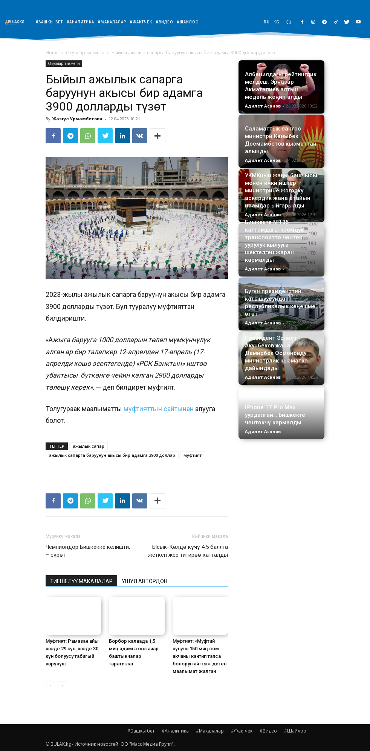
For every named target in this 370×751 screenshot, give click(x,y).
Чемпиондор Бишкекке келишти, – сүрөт (88, 551)
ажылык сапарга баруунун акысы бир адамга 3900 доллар (112, 455)
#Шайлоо (295, 731)
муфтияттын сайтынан (159, 409)
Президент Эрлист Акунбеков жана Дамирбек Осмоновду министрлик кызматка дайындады (276, 353)
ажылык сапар (88, 446)
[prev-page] (50, 686)
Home (52, 52)
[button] (288, 22)
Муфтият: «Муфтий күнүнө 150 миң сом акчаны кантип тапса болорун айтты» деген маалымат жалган (199, 656)
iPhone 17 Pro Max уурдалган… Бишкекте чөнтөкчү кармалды (275, 415)
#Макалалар (210, 731)
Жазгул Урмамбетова (77, 118)
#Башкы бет (140, 731)
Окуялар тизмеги (85, 52)
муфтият (192, 455)
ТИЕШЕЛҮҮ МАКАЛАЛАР (81, 581)
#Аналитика (175, 731)
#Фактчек (241, 731)
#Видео (268, 731)
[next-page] (62, 686)
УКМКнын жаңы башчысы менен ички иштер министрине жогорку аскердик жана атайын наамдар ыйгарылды (281, 190)
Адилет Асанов (263, 106)
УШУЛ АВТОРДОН (144, 581)
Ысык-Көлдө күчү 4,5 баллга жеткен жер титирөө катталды (188, 551)
